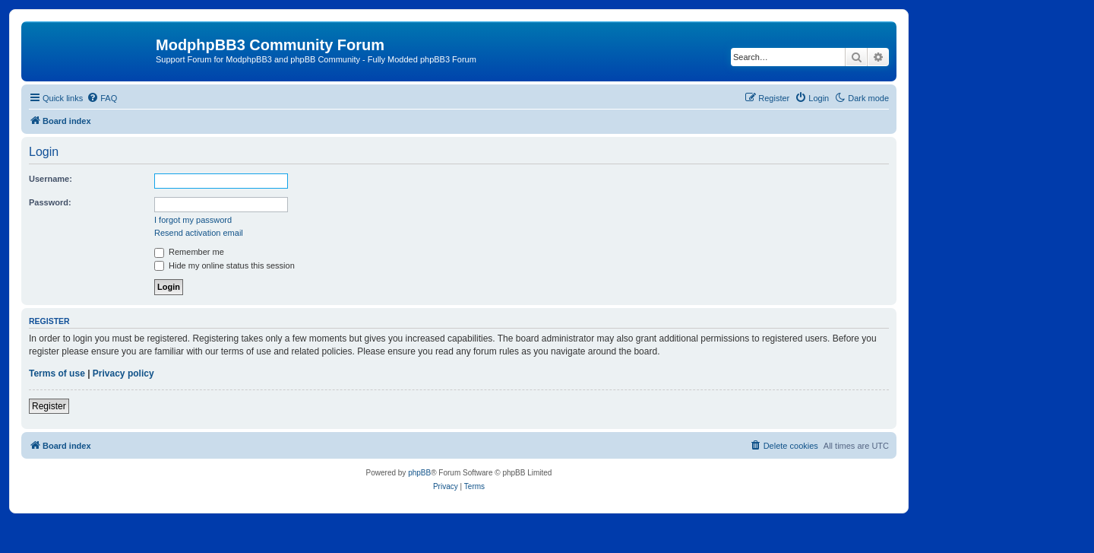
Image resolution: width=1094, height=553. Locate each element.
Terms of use (57, 373)
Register (49, 406)
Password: (50, 202)
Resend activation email (198, 232)
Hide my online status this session (224, 265)
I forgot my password (193, 219)
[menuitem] (102, 98)
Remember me (189, 251)
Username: (50, 178)
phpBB (419, 473)
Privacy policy (123, 373)
